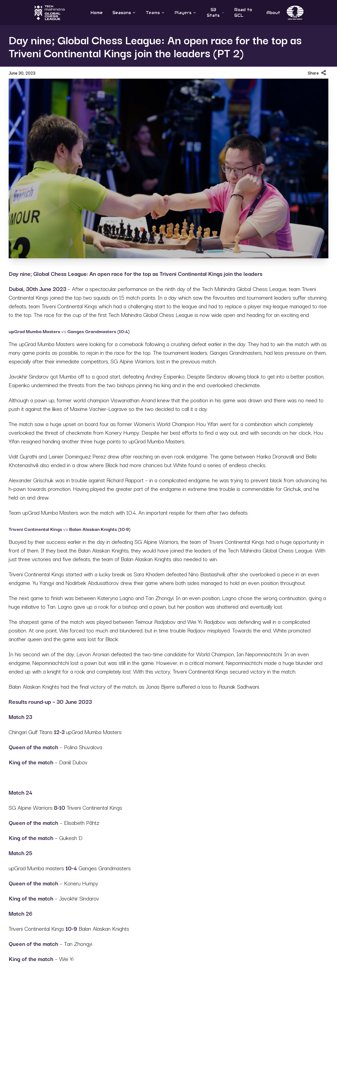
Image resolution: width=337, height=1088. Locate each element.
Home (97, 12)
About (273, 12)
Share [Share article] (317, 72)
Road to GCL (243, 12)
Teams (155, 12)
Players (185, 12)
